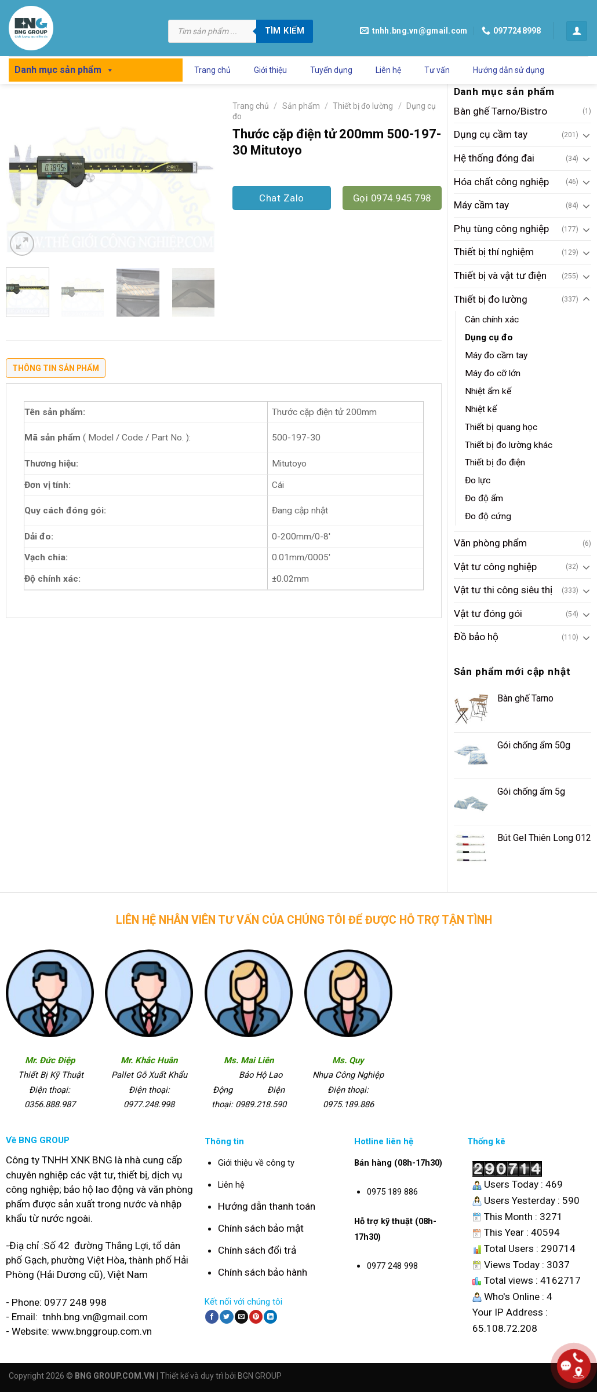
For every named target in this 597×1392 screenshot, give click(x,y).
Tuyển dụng (331, 70)
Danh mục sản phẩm (64, 69)
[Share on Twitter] (226, 1317)
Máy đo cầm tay (496, 355)
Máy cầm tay (481, 205)
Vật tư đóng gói (488, 613)
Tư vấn (437, 70)
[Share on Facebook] (212, 1317)
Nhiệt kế (481, 409)
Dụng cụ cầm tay (490, 134)
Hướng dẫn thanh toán (266, 1206)
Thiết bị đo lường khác (508, 445)
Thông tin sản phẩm (55, 368)
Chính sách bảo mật (261, 1228)
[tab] (55, 371)
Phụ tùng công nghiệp (501, 228)
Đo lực (477, 480)
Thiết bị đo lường (490, 299)
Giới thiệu (270, 70)
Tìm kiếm (284, 30)
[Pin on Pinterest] (256, 1317)
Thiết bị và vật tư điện (500, 275)
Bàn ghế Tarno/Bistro (500, 111)
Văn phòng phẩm (490, 543)
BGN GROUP (260, 1375)
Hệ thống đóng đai (494, 158)
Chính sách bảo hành (262, 1272)
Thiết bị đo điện (495, 462)
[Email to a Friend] (241, 1317)
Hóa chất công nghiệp (501, 182)
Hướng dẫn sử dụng (508, 70)
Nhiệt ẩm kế (488, 391)
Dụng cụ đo (489, 337)
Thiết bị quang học (501, 427)
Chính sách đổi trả (257, 1250)
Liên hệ (388, 70)
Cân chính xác (492, 319)
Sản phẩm (301, 106)
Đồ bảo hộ (476, 636)
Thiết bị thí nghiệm (494, 252)
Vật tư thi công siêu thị (503, 590)
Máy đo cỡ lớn (492, 373)
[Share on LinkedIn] (270, 1317)
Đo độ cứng (488, 516)
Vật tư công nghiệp (495, 566)
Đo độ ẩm (484, 498)
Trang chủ (212, 70)
